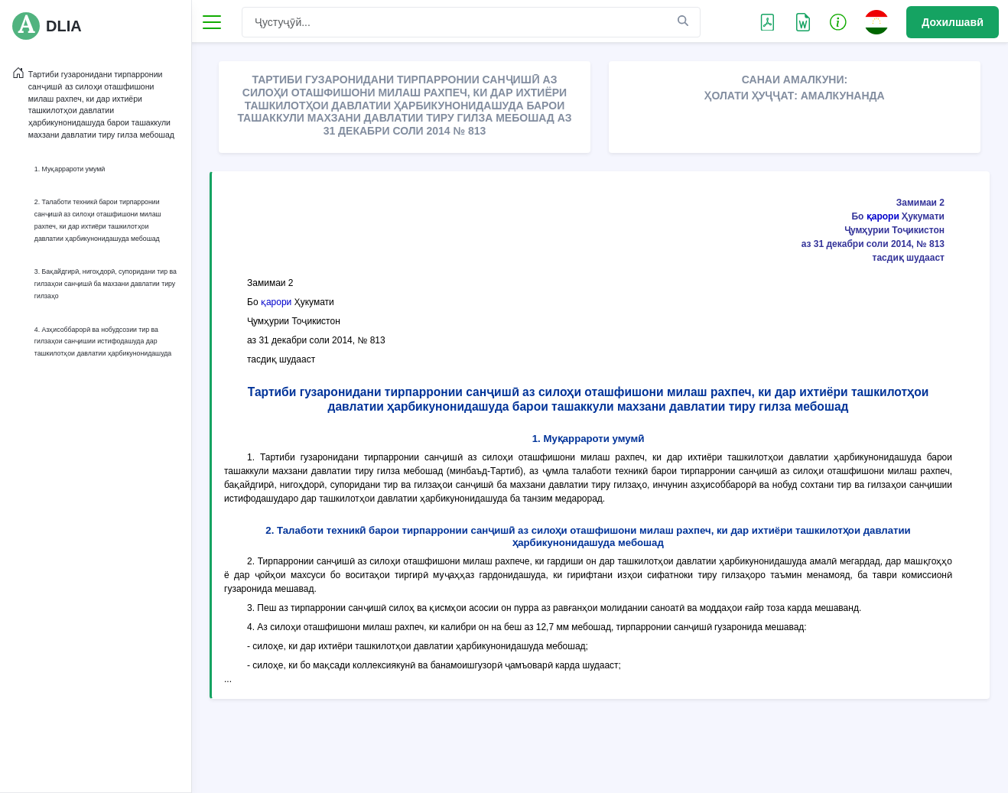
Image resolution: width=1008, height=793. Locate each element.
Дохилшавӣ (953, 22)
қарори (883, 216)
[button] (838, 21)
